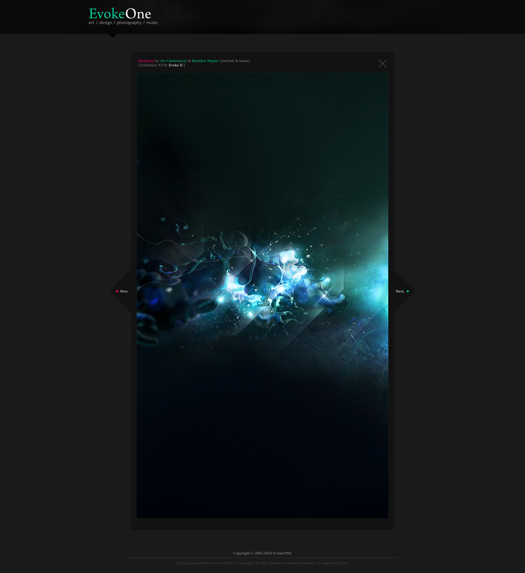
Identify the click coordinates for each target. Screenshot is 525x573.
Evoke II (176, 65)
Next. (400, 291)
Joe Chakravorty (173, 60)
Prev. (124, 291)
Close (382, 63)
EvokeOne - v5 (124, 14)
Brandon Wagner (205, 60)
